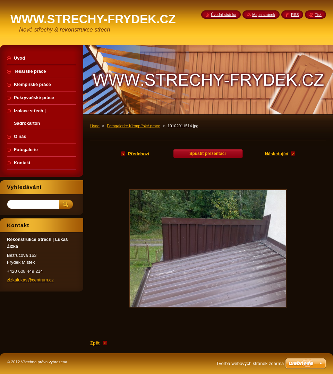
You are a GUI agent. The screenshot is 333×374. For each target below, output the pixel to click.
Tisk (318, 14)
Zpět (95, 343)
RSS (295, 14)
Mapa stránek (263, 14)
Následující (276, 153)
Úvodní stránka (223, 14)
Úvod (95, 126)
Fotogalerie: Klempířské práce (133, 126)
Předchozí (138, 153)
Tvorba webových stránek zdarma (250, 363)
